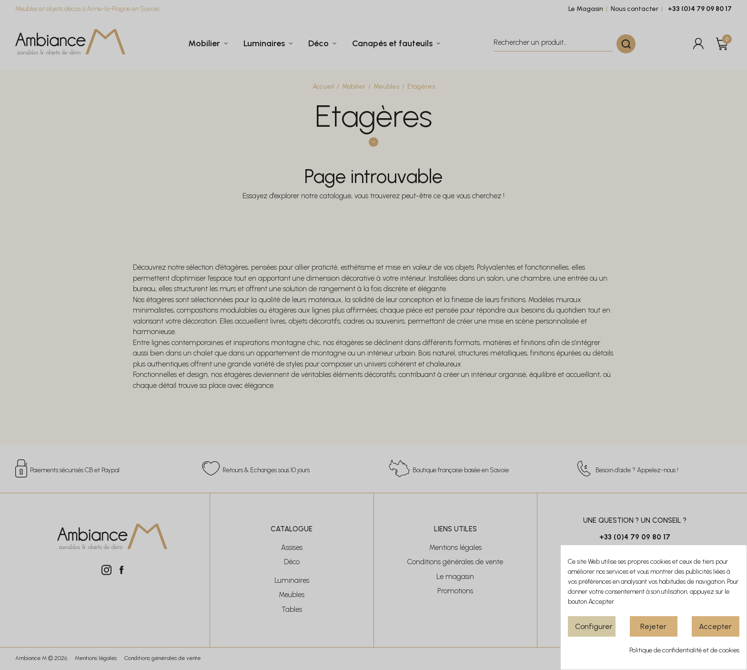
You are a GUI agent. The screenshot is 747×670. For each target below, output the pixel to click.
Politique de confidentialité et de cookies (684, 650)
